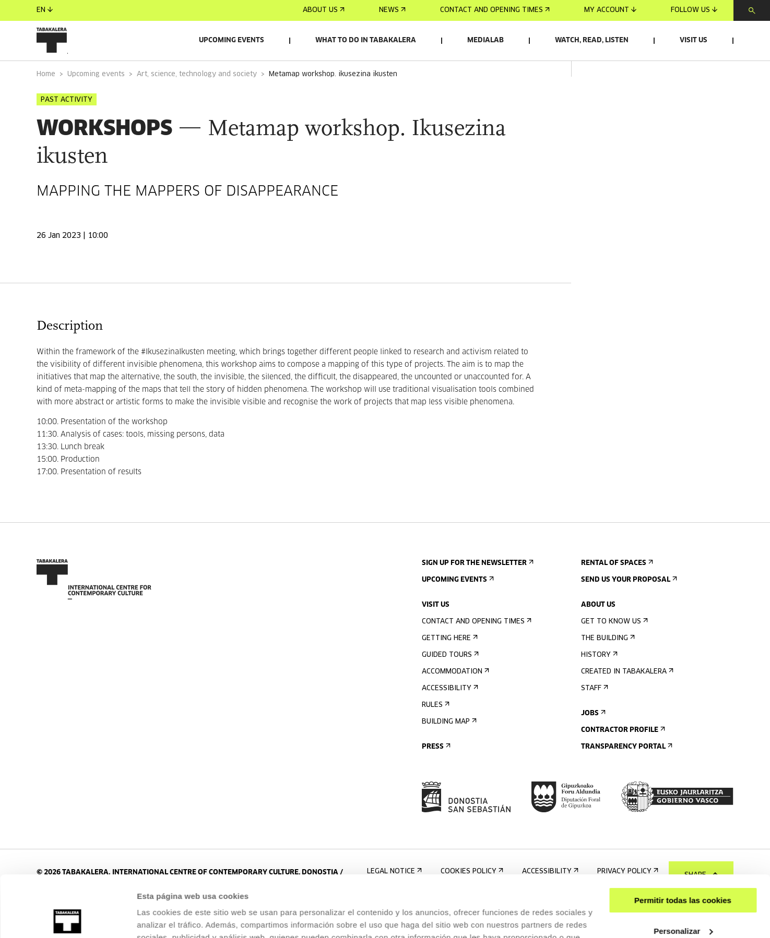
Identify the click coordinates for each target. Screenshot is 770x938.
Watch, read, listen (592, 40)
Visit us (693, 40)
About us (324, 10)
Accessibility (449, 717)
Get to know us (613, 650)
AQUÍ (519, 888)
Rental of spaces (616, 592)
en (45, 10)
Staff (593, 717)
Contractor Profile (622, 759)
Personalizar (683, 869)
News (392, 10)
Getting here (449, 667)
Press (435, 776)
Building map (448, 751)
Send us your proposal (628, 609)
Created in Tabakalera (626, 701)
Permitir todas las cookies (682, 839)
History (598, 684)
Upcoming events (231, 40)
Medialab (485, 40)
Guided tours (449, 684)
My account (610, 10)
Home (46, 103)
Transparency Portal (625, 776)
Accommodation (454, 701)
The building (607, 667)
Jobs (592, 742)
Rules (434, 734)
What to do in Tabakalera (365, 40)
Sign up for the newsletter (476, 592)
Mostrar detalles (167, 917)
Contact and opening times (495, 10)
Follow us (694, 10)
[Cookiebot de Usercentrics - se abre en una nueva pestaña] (67, 917)
